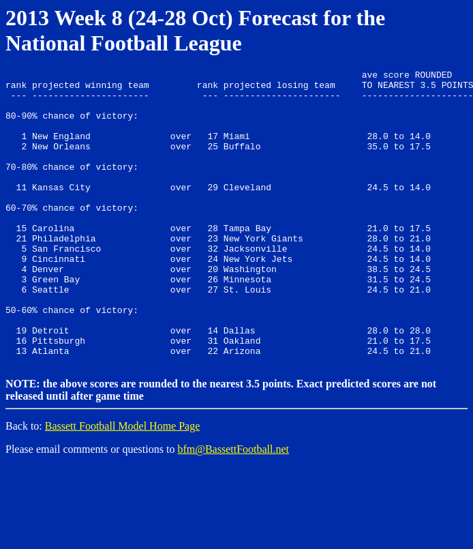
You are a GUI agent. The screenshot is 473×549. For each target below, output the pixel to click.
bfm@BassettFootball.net (233, 506)
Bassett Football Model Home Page (122, 483)
